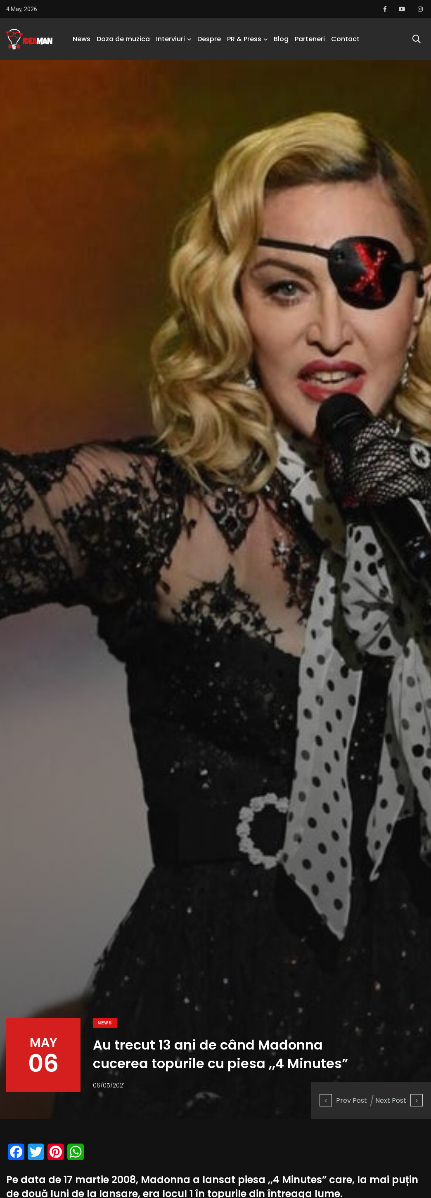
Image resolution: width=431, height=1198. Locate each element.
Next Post (399, 1100)
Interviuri (170, 39)
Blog (281, 39)
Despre (209, 39)
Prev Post (343, 1100)
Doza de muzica (123, 39)
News (81, 39)
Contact (345, 39)
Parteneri (310, 39)
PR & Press (244, 39)
